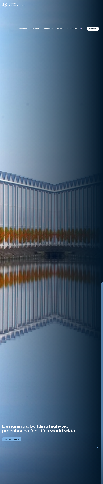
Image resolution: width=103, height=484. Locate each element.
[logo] (13, 5)
